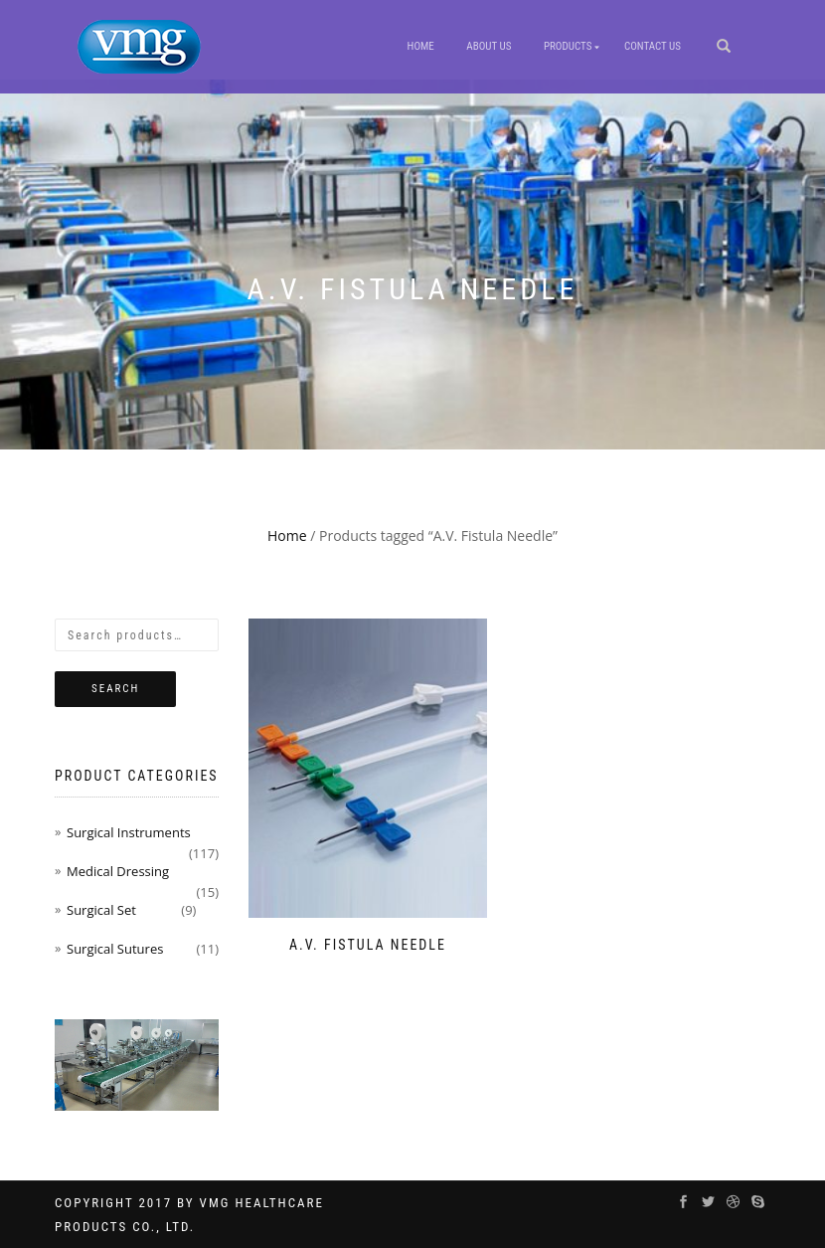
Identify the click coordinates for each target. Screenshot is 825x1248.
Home (421, 46)
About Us (488, 46)
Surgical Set (101, 910)
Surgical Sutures (115, 949)
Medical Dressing (118, 871)
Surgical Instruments (129, 832)
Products (567, 46)
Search (115, 688)
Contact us (652, 46)
